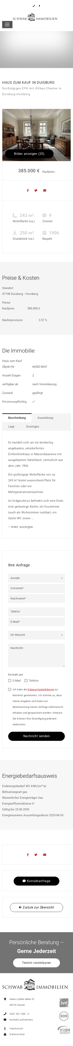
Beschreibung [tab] (17, 418)
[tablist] (36, 422)
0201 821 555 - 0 (15, 1013)
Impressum (12, 1028)
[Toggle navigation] (7, 24)
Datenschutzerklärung (41, 689)
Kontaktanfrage (36, 881)
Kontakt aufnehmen (17, 1019)
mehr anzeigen (22, 527)
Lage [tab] (11, 426)
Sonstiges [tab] (32, 426)
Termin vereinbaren (36, 963)
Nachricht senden (36, 736)
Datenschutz (13, 1034)
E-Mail (17, 680)
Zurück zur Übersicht (36, 907)
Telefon (34, 680)
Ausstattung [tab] (45, 418)
